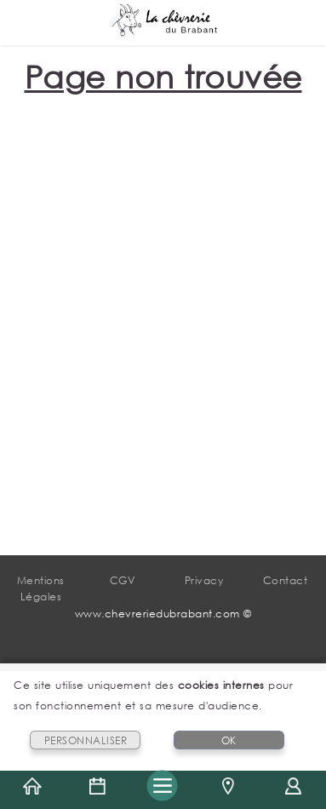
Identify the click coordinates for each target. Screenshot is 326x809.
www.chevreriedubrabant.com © (163, 613)
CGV (122, 580)
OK (229, 740)
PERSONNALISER (86, 740)
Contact (285, 580)
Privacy (204, 580)
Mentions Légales (41, 588)
